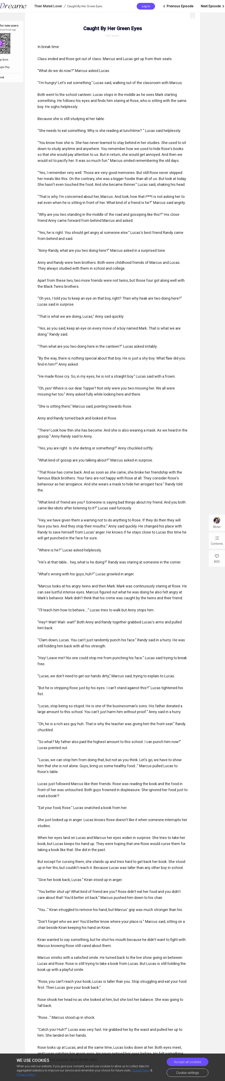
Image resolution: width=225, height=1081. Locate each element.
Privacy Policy (26, 1074)
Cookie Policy (141, 1070)
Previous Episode (177, 6)
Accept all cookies (187, 1062)
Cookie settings (187, 1073)
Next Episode (213, 6)
